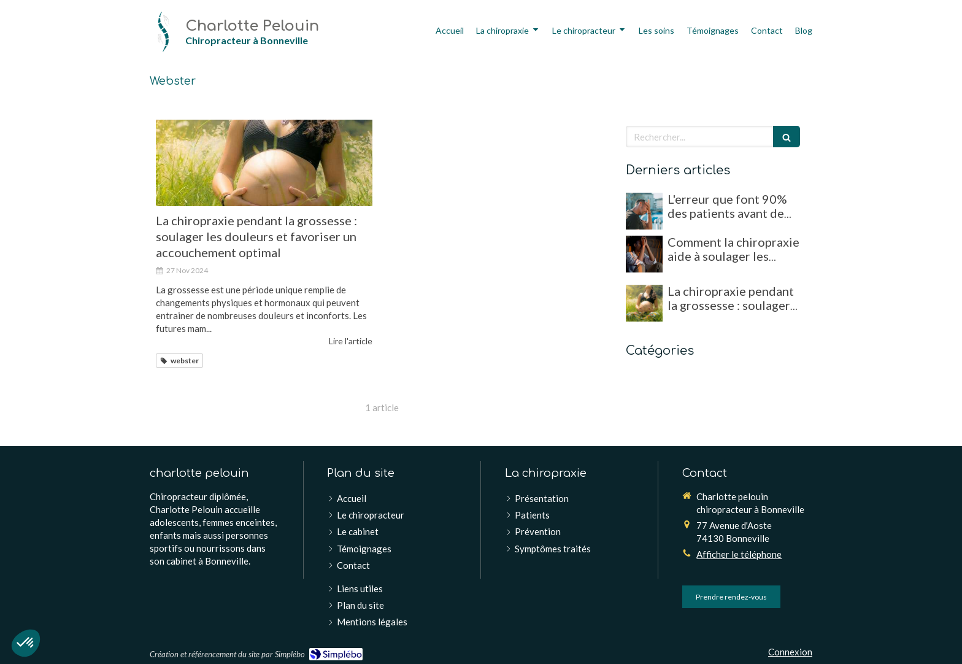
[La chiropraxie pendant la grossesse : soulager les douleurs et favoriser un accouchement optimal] (264, 163)
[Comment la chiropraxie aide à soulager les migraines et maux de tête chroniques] (644, 254)
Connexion (790, 651)
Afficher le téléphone (739, 554)
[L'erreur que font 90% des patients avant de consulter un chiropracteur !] (644, 211)
